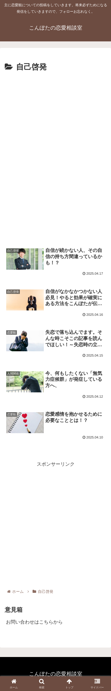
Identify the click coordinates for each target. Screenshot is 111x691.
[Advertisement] (55, 132)
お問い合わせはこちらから (34, 621)
